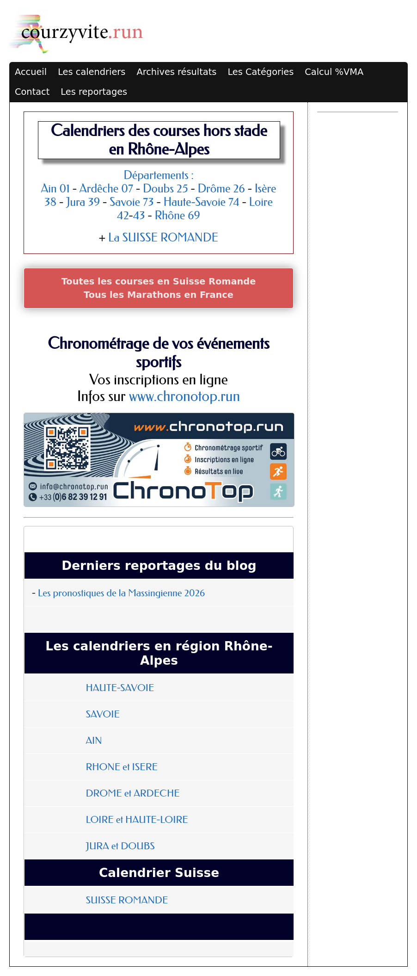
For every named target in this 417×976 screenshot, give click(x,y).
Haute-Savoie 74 (201, 202)
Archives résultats (176, 72)
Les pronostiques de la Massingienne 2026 (121, 593)
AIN (94, 740)
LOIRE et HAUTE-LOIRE (137, 819)
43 (139, 215)
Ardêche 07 (106, 188)
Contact (32, 91)
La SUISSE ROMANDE (163, 237)
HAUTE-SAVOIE (120, 687)
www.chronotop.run (184, 396)
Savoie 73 (132, 202)
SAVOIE (103, 714)
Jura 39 (83, 202)
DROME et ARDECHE (132, 793)
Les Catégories (260, 72)
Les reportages (94, 91)
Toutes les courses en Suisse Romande (158, 281)
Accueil (31, 72)
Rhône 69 (177, 215)
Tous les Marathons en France (158, 295)
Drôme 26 (221, 188)
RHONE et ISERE (122, 766)
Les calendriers (91, 72)
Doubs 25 (165, 188)
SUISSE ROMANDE (127, 900)
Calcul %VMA (334, 72)
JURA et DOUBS (120, 846)
